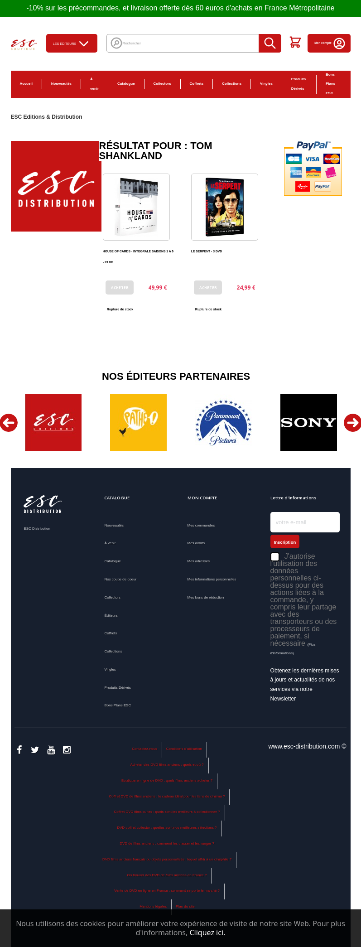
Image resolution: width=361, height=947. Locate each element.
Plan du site (185, 906)
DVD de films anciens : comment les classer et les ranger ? (167, 843)
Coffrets (197, 84)
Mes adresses (199, 561)
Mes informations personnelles (212, 579)
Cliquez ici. (207, 932)
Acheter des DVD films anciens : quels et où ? (166, 765)
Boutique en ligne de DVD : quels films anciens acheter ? (166, 780)
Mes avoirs (196, 543)
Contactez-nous (144, 749)
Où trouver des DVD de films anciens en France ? (167, 875)
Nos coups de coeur (120, 579)
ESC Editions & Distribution (46, 117)
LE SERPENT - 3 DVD (206, 251)
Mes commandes (201, 525)
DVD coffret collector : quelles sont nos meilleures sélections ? (167, 828)
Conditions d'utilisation (184, 749)
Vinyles (266, 84)
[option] (53, 422)
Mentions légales (153, 906)
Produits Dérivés (298, 84)
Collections (231, 84)
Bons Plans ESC (330, 84)
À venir (94, 84)
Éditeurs (110, 616)
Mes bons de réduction (206, 597)
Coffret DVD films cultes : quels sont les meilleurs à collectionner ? (167, 812)
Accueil (26, 84)
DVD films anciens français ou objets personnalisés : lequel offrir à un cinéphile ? (166, 859)
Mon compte (330, 42)
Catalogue (126, 84)
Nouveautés (61, 84)
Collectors (162, 84)
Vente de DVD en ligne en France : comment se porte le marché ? (167, 891)
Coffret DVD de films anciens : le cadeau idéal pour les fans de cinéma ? (167, 796)
